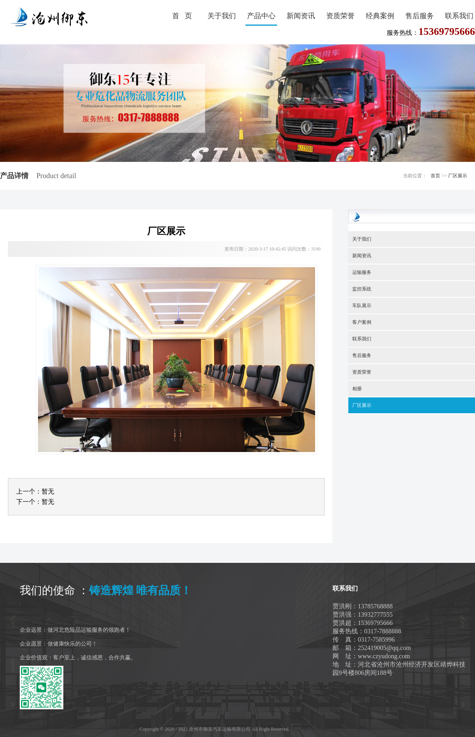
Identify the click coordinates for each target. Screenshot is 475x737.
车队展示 (361, 305)
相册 (357, 388)
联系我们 (459, 16)
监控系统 (361, 289)
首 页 (182, 16)
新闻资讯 (301, 16)
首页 (435, 176)
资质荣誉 (340, 16)
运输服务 (361, 272)
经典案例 (380, 16)
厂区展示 (457, 176)
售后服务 (419, 16)
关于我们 (221, 16)
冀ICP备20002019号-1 (313, 729)
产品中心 (261, 16)
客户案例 (361, 322)
